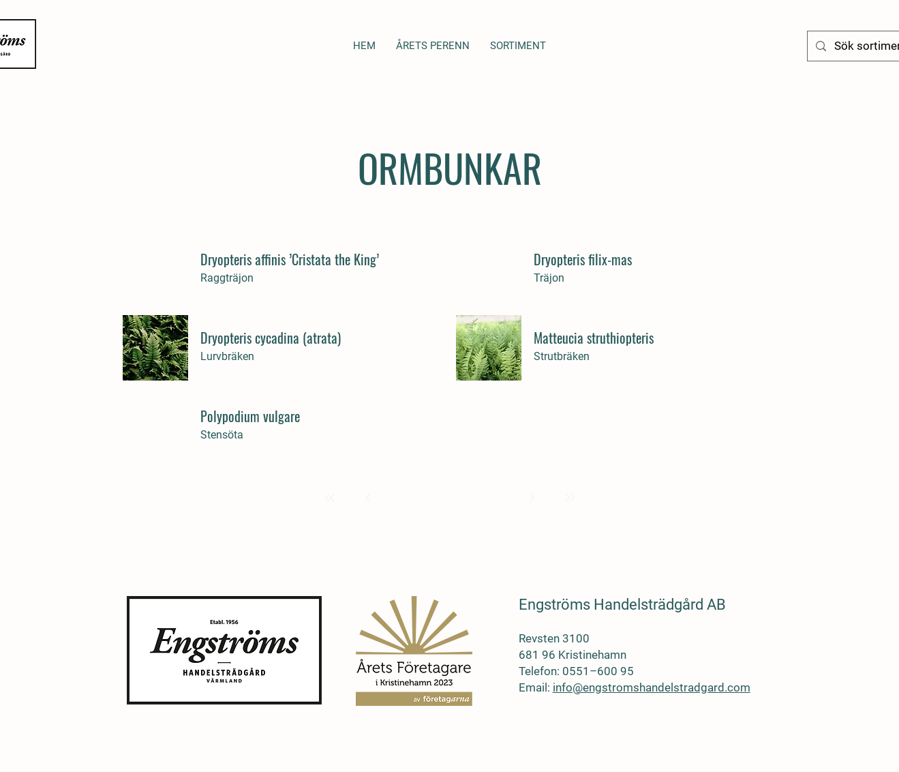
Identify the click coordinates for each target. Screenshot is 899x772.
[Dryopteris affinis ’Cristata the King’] (290, 259)
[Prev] (368, 497)
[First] (330, 497)
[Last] (569, 497)
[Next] (531, 497)
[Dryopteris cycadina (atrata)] (290, 337)
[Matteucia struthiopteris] (624, 337)
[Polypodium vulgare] (290, 416)
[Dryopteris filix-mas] (624, 259)
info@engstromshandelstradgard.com (651, 687)
